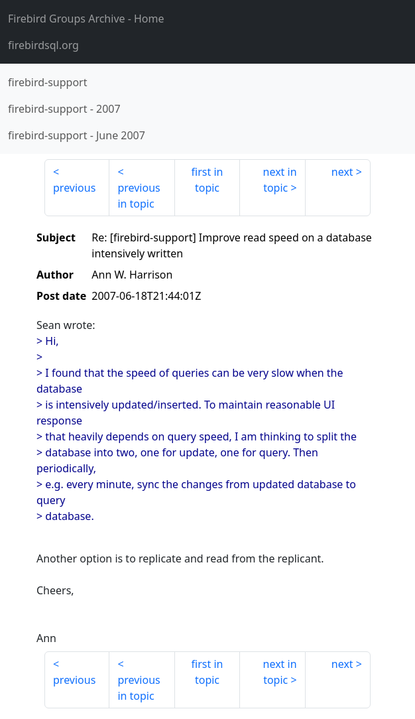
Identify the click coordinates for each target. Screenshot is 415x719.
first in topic (207, 179)
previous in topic (138, 195)
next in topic (280, 179)
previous (74, 187)
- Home (86, 18)
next (342, 171)
